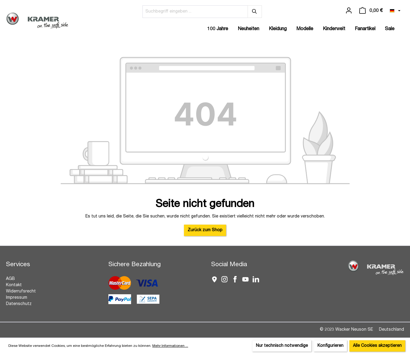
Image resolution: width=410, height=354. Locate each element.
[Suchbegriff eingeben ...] (195, 11)
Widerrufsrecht (21, 291)
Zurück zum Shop (205, 230)
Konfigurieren (330, 346)
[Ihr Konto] (349, 11)
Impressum (16, 298)
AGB (10, 279)
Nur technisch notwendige (282, 346)
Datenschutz (19, 304)
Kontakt (14, 285)
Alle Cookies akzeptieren (377, 346)
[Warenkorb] (371, 11)
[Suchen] (255, 11)
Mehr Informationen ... (170, 346)
